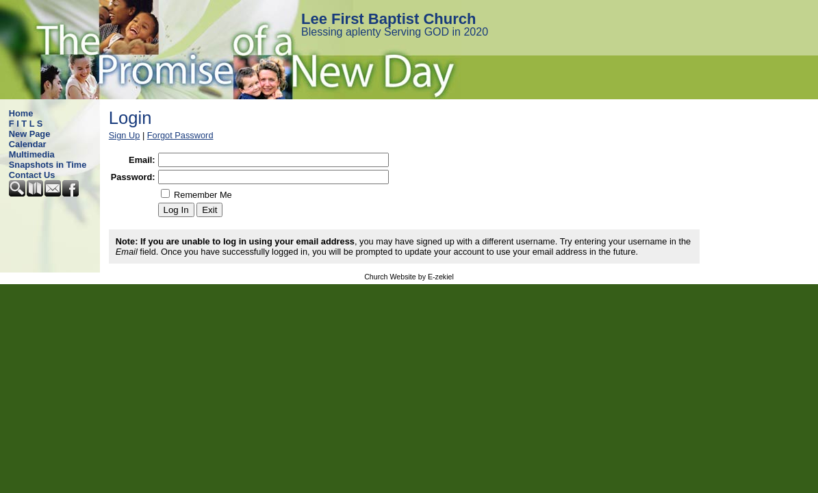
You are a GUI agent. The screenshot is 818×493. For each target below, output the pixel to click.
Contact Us (32, 175)
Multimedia (32, 154)
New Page (29, 134)
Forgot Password (180, 135)
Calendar (28, 144)
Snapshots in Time (48, 165)
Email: (142, 160)
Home (21, 113)
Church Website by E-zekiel (409, 277)
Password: (133, 177)
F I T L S (26, 123)
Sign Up (124, 135)
